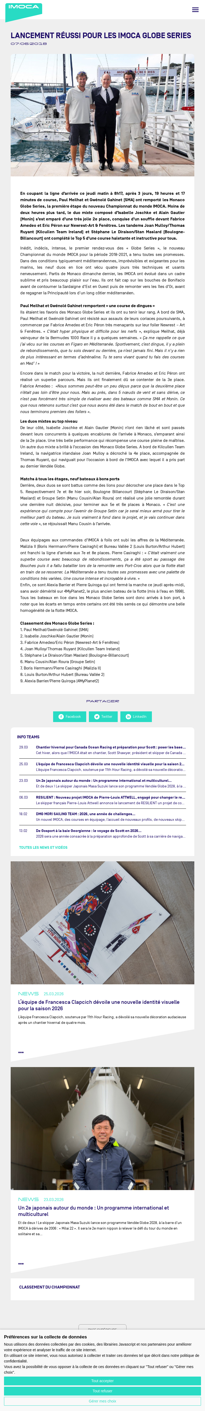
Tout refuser (102, 1391)
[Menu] (195, 9)
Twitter (103, 716)
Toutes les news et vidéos (43, 847)
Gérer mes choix (102, 1401)
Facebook (69, 716)
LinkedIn (136, 716)
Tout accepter (102, 1381)
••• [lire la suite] (21, 1052)
